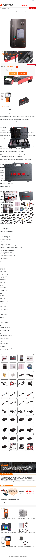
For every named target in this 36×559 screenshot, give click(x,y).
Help (18, 555)
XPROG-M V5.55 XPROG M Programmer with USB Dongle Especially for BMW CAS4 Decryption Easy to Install (9, 502)
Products (4, 11)
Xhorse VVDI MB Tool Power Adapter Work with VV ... (26, 546)
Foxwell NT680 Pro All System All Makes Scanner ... (9, 546)
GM (18, 148)
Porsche (1, 212)
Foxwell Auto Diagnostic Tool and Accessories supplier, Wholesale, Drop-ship (9, 5)
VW (5, 148)
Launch (8, 11)
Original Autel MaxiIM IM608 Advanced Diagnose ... (9, 532)
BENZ (4, 148)
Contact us (31, 554)
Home (2, 11)
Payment (9, 554)
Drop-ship (12, 554)
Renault (1, 209)
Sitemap (35, 554)
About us (27, 554)
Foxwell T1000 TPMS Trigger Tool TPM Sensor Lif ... (9, 518)
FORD (20, 148)
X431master (12, 499)
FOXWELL (12, 556)
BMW (1, 148)
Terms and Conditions (22, 554)
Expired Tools (13, 11)
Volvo (8, 148)
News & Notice (5, 554)
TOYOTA (12, 148)
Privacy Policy (17, 554)
